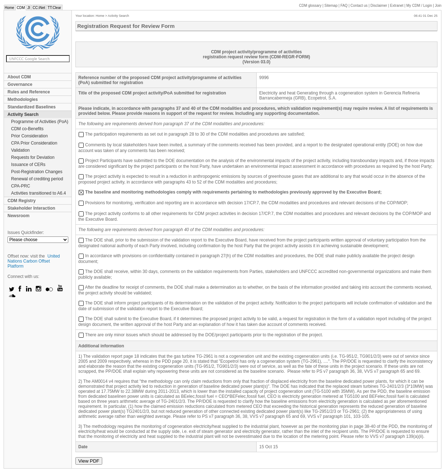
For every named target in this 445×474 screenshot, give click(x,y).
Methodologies (23, 99)
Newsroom (18, 215)
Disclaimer (379, 6)
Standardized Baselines (32, 106)
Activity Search (23, 114)
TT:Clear (54, 8)
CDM (21, 8)
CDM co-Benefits (27, 128)
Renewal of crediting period (37, 178)
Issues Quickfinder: (26, 232)
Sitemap (331, 6)
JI (28, 8)
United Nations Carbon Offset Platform (34, 261)
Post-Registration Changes (36, 171)
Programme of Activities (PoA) (39, 121)
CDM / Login (419, 6)
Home (9, 8)
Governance (20, 84)
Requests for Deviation (32, 157)
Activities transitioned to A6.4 (38, 193)
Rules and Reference (29, 91)
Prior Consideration (29, 135)
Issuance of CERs (28, 164)
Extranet (396, 6)
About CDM (19, 76)
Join (438, 6)
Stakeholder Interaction (31, 208)
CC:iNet (39, 8)
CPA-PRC (20, 186)
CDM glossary (310, 6)
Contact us (359, 6)
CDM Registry (22, 200)
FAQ (343, 6)
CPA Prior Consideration (34, 143)
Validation (20, 150)
